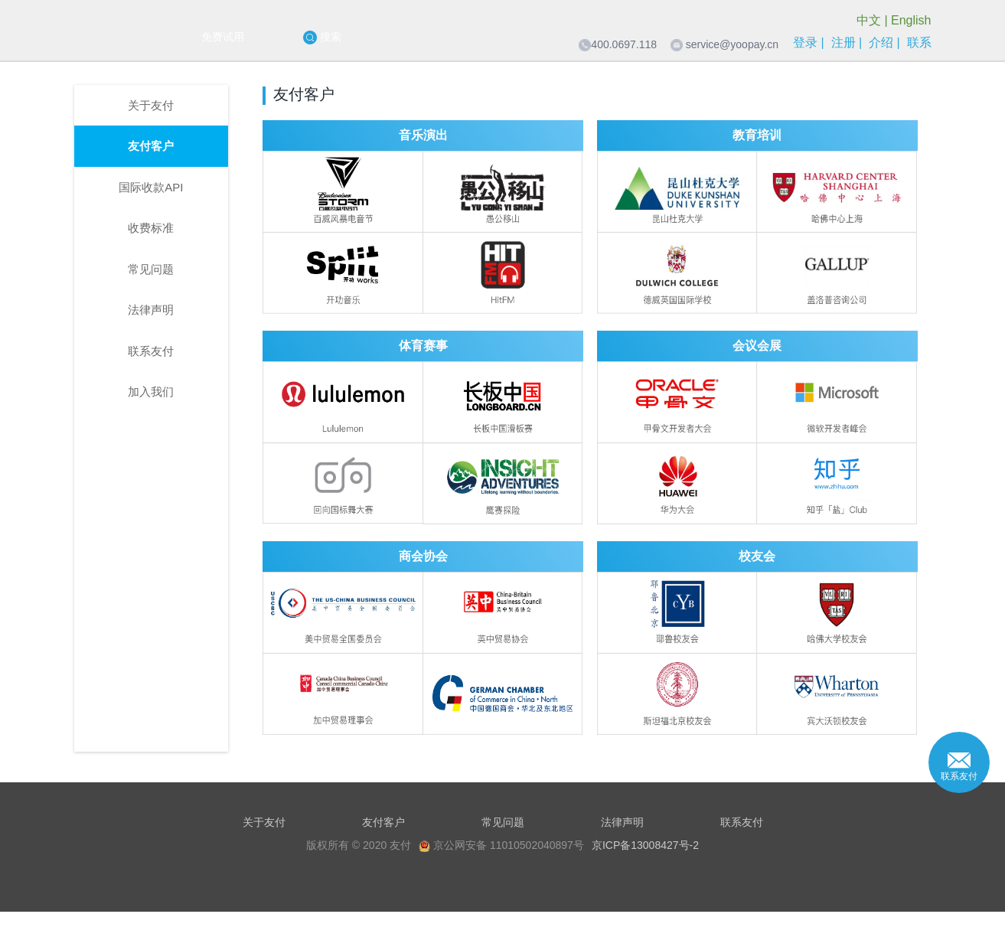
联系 (919, 42)
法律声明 (151, 309)
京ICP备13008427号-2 (645, 845)
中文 (869, 20)
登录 (805, 42)
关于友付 (151, 105)
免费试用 (222, 37)
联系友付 (151, 350)
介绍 (881, 42)
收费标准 (151, 227)
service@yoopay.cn (732, 44)
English (911, 20)
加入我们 (151, 391)
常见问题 (151, 269)
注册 (843, 42)
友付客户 (151, 145)
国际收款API (151, 187)
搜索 (322, 37)
